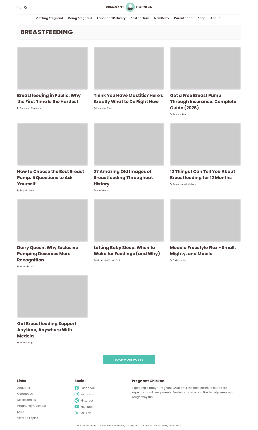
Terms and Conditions (139, 425)
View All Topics (27, 418)
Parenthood (183, 18)
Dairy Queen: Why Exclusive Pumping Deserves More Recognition (47, 254)
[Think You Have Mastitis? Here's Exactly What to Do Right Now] (129, 68)
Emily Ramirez (180, 260)
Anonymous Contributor (185, 184)
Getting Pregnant (49, 18)
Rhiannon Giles (104, 108)
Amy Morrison (180, 114)
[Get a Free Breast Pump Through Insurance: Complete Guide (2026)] (205, 68)
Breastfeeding (46, 32)
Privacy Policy (117, 425)
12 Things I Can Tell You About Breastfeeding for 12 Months (202, 175)
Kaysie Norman (27, 266)
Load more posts (129, 360)
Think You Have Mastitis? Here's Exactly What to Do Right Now (128, 99)
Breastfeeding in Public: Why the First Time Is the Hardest (49, 99)
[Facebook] (85, 388)
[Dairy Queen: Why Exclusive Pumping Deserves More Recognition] (52, 220)
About (215, 18)
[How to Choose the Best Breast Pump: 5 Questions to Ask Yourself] (52, 144)
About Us (23, 388)
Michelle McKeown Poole (108, 260)
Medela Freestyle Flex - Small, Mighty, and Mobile (203, 251)
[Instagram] (85, 394)
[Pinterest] (85, 400)
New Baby (161, 18)
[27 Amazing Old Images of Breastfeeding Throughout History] (129, 144)
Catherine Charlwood (31, 108)
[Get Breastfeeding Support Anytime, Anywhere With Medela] (52, 296)
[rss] (85, 413)
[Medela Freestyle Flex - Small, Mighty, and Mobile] (205, 220)
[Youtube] (85, 406)
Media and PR (26, 400)
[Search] (19, 7)
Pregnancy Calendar (31, 406)
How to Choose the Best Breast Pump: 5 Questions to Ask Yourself (50, 178)
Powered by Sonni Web (167, 425)
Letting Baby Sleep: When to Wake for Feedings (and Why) (127, 251)
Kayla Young (26, 342)
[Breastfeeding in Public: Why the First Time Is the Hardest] (52, 68)
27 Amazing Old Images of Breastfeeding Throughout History (123, 178)
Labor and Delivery (111, 18)
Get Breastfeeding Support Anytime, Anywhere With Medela (46, 330)
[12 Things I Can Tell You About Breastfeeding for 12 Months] (205, 144)
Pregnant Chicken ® (97, 425)
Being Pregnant (80, 18)
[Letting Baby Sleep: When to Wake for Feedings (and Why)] (129, 220)
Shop (201, 18)
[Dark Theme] (26, 7)
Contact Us (25, 394)
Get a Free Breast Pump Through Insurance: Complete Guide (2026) (203, 102)
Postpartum (140, 18)
